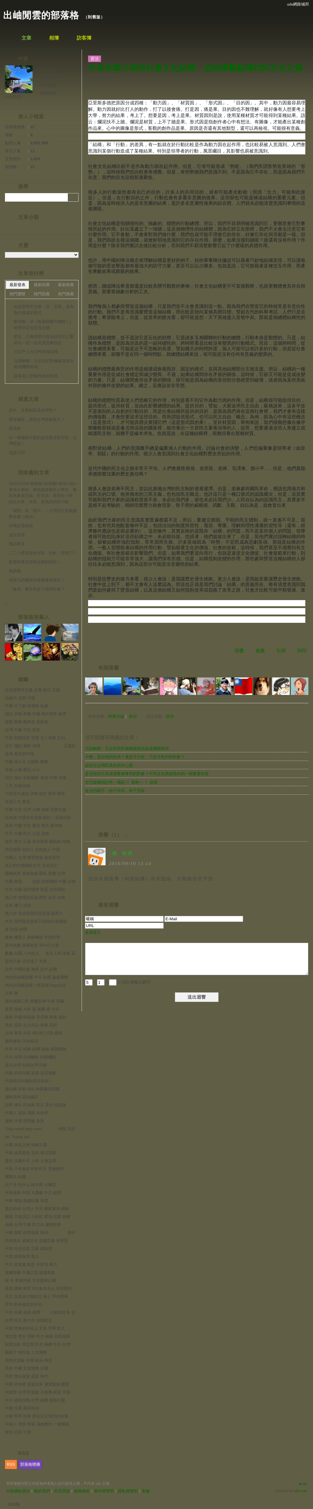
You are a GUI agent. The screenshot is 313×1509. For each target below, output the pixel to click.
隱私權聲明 (128, 1491)
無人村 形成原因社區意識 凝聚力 (34, 913)
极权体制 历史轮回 (21, 1041)
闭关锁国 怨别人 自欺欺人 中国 (32, 849)
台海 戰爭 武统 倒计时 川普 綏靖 (33, 1033)
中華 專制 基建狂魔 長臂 (26, 1200)
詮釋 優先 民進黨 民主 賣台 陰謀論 (35, 1105)
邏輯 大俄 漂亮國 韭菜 (24, 1121)
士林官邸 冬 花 (62, 1312)
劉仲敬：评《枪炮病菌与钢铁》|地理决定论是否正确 (42, 324)
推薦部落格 (50, 77)
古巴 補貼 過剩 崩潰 (22, 745)
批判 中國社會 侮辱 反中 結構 (31, 969)
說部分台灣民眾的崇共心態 (109, 765)
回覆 (239, 650)
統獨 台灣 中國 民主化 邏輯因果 (33, 1224)
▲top (303, 1483)
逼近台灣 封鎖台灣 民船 (26, 1065)
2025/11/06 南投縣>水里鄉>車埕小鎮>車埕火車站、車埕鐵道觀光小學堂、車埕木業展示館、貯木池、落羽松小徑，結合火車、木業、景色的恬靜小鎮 (43, 492)
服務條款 (82, 1491)
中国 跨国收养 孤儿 (22, 1256)
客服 (146, 1491)
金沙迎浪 (17, 535)
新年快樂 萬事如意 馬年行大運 (32, 945)
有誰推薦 (108, 667)
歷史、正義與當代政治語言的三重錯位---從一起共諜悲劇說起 (44, 339)
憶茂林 (15, 428)
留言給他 (48, 93)
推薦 (260, 650)
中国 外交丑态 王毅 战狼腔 (28, 1248)
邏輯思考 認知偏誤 (21, 1097)
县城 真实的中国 (19, 753)
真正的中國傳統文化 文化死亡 (31, 865)
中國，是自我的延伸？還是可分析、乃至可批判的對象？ (135, 757)
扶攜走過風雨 (21, 525)
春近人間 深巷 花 (60, 953)
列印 (302, 650)
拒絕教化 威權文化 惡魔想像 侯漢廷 (36, 1240)
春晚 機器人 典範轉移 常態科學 (32, 937)
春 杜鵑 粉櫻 (16, 929)
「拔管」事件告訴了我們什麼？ (37, 589)
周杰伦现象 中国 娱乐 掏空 (28, 1360)
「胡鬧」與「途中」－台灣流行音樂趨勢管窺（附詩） (43, 513)
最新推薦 (66, 284)
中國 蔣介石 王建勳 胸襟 (26, 761)
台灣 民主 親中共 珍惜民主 (28, 1320)
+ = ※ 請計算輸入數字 (117, 982)
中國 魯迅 (13, 881)
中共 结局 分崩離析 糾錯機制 (30, 1057)
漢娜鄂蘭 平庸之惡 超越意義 (30, 1272)
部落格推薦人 (33, 617)
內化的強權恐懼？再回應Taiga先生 (35, 985)
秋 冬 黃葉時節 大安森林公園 (30, 1280)
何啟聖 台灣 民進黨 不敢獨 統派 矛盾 (37, 1392)
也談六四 (17, 452)
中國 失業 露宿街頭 (22, 1408)
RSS (11, 1464)
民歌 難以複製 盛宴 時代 (26, 1376)
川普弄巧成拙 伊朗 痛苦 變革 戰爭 (35, 793)
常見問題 (62, 1491)
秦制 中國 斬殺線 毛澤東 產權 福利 (35, 1017)
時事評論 (116, 716)
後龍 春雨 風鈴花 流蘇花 (26, 722)
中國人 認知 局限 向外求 (26, 1113)
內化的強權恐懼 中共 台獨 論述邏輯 (36, 977)
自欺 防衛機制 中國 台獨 (53, 881)
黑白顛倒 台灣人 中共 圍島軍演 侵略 (37, 1208)
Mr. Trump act (17, 1137)
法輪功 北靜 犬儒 (20, 698)
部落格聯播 (30, 1464)
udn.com (300, 1491)
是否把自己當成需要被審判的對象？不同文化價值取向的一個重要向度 (147, 773)
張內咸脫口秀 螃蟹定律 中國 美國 (34, 1001)
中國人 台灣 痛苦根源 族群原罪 (32, 857)
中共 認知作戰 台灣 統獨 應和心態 (35, 1400)
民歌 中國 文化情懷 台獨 (26, 1368)
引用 (281, 650)
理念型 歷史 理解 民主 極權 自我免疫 (37, 1336)
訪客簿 (84, 38)
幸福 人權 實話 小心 (22, 769)
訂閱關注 (48, 85)
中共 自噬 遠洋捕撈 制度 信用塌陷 (35, 889)
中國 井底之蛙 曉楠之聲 (26, 1144)
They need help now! (23, 1129)
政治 (133, 716)
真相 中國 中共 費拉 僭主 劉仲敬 (33, 825)
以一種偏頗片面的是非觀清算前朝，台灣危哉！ (43, 440)
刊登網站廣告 (18, 1491)
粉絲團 (14, 1504)
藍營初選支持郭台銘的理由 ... (35, 562)
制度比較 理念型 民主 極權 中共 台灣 (37, 1344)
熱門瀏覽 (17, 294)
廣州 (71, 1232)
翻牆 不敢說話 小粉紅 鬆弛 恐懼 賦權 (37, 1216)
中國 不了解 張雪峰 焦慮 (26, 706)
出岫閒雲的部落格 (41, 15)
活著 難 (11, 993)
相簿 (54, 38)
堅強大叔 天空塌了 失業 (26, 961)
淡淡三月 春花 (17, 801)
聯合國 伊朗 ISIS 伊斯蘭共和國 (32, 1089)
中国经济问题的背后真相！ (29, 1081)
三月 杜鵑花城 (17, 785)
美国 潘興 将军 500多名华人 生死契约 (38, 1288)
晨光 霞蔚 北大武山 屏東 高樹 (31, 1025)
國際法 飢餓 (15, 1176)
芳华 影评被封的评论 (23, 1304)
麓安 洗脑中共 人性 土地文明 (30, 1160)
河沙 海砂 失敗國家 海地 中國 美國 (35, 777)
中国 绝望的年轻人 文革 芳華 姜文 (35, 1328)
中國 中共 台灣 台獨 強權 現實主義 (35, 809)
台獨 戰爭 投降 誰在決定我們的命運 (36, 1416)
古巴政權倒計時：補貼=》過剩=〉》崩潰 (121, 782)
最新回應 (42, 284)
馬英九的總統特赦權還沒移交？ (37, 580)
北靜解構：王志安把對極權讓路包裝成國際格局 (127, 748)
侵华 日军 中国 (18, 1432)
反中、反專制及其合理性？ (33, 410)
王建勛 (69, 745)
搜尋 (73, 197)
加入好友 (48, 69)
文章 (26, 38)
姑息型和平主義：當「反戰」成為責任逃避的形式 (44, 309)
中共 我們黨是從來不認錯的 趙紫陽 (36, 921)
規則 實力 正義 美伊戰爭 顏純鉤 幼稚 (37, 841)
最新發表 (17, 284)
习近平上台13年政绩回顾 (36, 351)
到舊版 (94, 17)
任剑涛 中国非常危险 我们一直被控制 (38, 817)
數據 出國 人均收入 (22, 953)
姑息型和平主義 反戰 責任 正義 (32, 690)
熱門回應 (42, 294)
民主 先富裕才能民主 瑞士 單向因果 (36, 1296)
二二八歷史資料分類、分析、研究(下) (42, 553)
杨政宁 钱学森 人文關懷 (26, 1352)
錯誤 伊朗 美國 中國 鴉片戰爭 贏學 (35, 714)
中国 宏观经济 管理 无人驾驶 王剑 (35, 737)
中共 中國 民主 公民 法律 (27, 833)
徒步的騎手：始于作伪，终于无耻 (115, 790)
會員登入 (93, 932)
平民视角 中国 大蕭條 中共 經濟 (33, 1192)
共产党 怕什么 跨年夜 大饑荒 (30, 1184)
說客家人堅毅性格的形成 (36, 376)
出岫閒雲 (13, 97)
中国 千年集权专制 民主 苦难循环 (34, 1168)
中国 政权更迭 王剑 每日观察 (30, 1152)
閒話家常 (17, 543)
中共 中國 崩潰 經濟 (22, 1312)
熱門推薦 (66, 294)
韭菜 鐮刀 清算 (18, 905)
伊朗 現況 (66, 1129)
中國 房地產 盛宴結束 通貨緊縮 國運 (37, 1384)
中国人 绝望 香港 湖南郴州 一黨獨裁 (37, 1424)
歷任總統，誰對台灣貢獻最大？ (37, 419)
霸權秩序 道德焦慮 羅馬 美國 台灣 (35, 873)
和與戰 (15, 571)
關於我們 (42, 1491)
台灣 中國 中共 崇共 (22, 729)
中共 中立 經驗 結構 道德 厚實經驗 (35, 1049)
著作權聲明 (104, 1491)
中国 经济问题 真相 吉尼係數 (30, 1073)
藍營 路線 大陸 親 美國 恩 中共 (32, 1009)
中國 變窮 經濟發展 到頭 (26, 1232)
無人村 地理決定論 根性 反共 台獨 (35, 897)
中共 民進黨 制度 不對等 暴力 (31, 1264)
